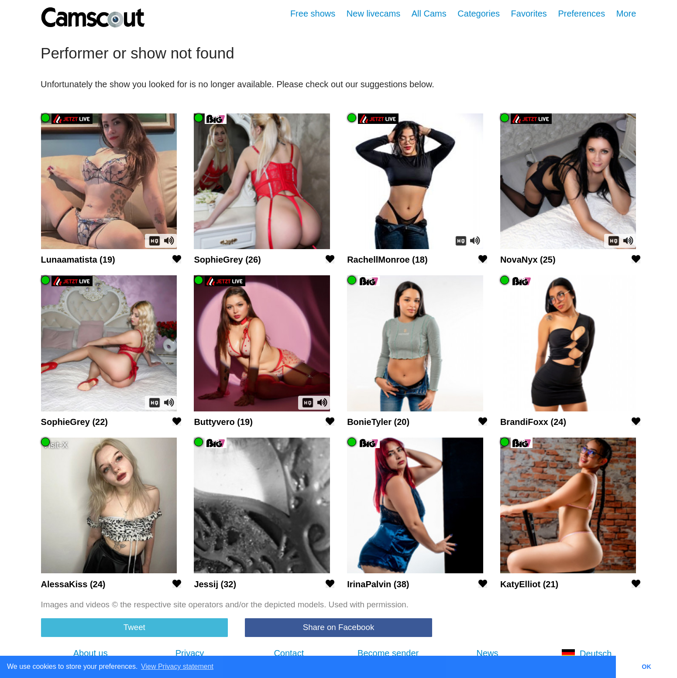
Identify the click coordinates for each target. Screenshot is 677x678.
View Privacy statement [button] (177, 666)
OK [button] (646, 666)
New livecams (373, 13)
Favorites (529, 13)
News (487, 653)
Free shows (312, 13)
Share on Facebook (339, 627)
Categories (478, 13)
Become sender (388, 653)
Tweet (134, 627)
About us (90, 653)
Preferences (581, 13)
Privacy (189, 653)
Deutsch (586, 654)
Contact (289, 653)
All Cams (429, 13)
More (626, 13)
